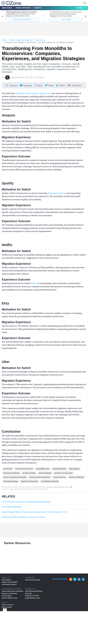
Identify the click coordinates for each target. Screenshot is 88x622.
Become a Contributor (9, 593)
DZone (4, 40)
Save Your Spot (66, 19)
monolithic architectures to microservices (33, 93)
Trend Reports (23, 8)
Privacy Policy (7, 607)
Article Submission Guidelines (12, 591)
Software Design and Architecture (21, 40)
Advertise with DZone (32, 580)
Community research (9, 584)
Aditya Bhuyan (17, 77)
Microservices (40, 40)
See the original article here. (59, 487)
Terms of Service (8, 605)
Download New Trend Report (22, 19)
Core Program (7, 595)
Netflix (34, 283)
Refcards (7, 8)
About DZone (6, 580)
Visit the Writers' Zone (9, 598)
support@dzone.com (32, 598)
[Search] (84, 3)
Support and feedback (9, 582)
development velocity (57, 193)
